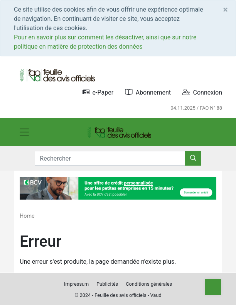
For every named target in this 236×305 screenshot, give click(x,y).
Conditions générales (149, 284)
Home (27, 216)
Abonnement (148, 92)
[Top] (213, 287)
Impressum (76, 284)
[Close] (225, 9)
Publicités (107, 284)
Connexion (202, 92)
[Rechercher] (193, 158)
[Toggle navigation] (24, 132)
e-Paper (98, 92)
